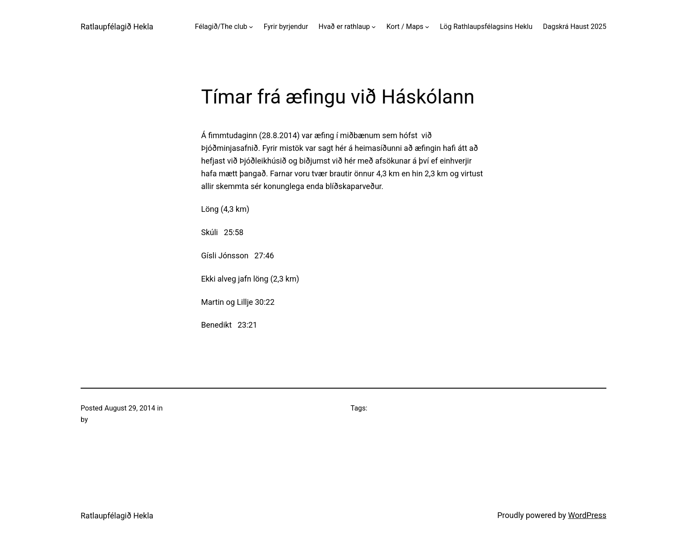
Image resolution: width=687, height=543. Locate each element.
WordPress (587, 515)
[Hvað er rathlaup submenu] (374, 27)
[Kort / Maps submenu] (427, 27)
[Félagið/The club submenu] (251, 27)
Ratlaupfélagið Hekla (117, 26)
